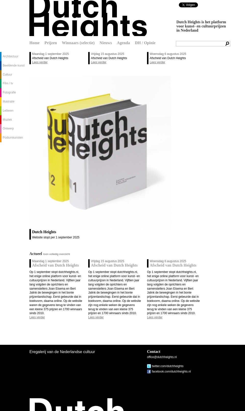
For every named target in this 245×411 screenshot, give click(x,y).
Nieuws (105, 43)
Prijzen (51, 43)
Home (34, 43)
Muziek (7, 119)
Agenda (123, 43)
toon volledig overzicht (56, 254)
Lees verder (40, 62)
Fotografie (9, 92)
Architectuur (10, 56)
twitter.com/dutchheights (168, 366)
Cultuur (7, 74)
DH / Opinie (145, 43)
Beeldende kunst (13, 65)
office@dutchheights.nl (162, 357)
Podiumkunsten (13, 137)
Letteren (8, 110)
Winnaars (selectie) (78, 43)
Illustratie (8, 101)
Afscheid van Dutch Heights (50, 58)
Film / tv (8, 83)
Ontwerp (8, 128)
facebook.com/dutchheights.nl (171, 371)
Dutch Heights (88, 18)
